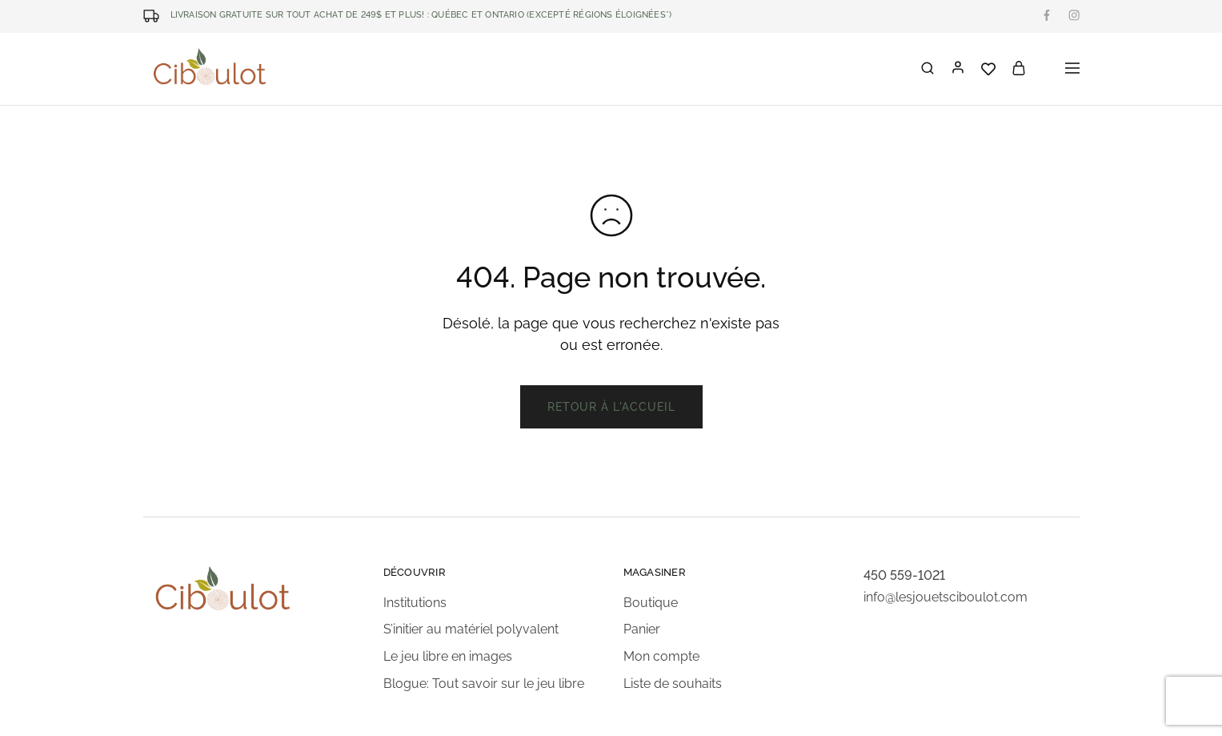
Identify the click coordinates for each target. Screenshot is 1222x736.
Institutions (415, 602)
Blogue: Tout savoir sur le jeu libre (483, 683)
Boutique (650, 602)
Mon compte (661, 656)
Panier (641, 629)
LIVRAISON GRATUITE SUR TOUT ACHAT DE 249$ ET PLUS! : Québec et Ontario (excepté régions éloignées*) (421, 15)
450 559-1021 (904, 575)
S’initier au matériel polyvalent (471, 629)
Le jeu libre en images (447, 656)
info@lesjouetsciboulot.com (945, 597)
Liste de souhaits (672, 683)
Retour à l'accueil (611, 406)
